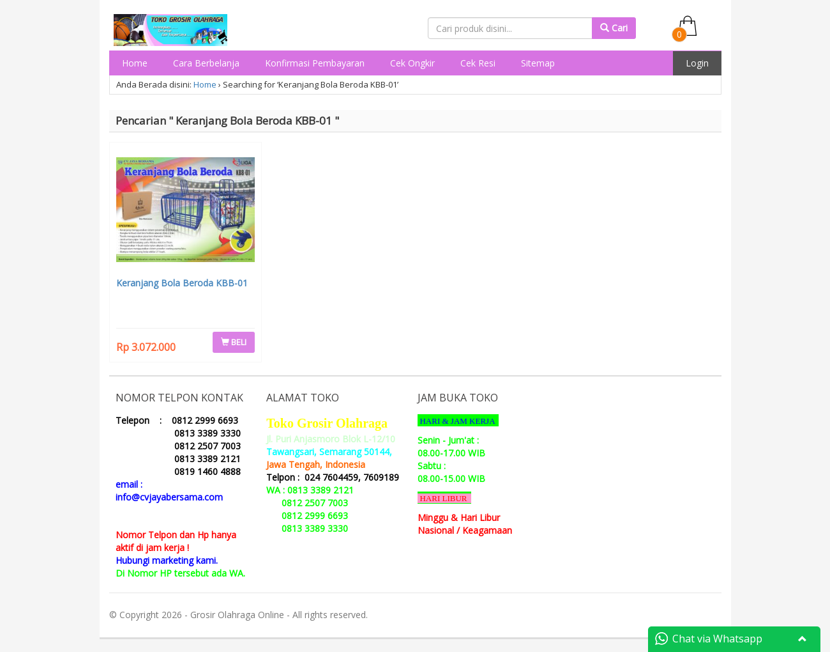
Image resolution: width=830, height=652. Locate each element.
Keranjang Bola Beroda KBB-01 (182, 283)
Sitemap (538, 63)
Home (134, 63)
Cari (614, 28)
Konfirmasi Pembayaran (315, 63)
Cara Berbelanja (206, 63)
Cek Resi (477, 63)
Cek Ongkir (412, 63)
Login (697, 63)
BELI (233, 342)
